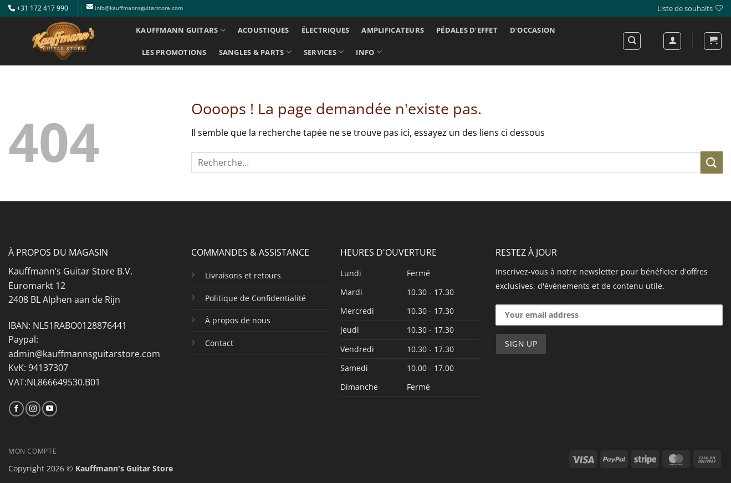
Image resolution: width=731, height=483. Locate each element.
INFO (368, 52)
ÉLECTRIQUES (325, 30)
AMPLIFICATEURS (392, 30)
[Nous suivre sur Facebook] (16, 408)
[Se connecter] (672, 41)
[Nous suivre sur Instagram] (32, 408)
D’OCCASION (533, 30)
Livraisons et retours (243, 275)
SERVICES (324, 52)
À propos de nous (237, 320)
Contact (219, 343)
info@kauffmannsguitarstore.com (139, 8)
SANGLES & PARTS (255, 52)
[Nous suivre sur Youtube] (49, 408)
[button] (713, 41)
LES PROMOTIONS (174, 52)
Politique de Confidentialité (255, 298)
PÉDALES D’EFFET (467, 30)
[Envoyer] (712, 162)
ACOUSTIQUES (263, 30)
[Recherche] (632, 41)
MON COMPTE (32, 451)
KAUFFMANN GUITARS (181, 30)
